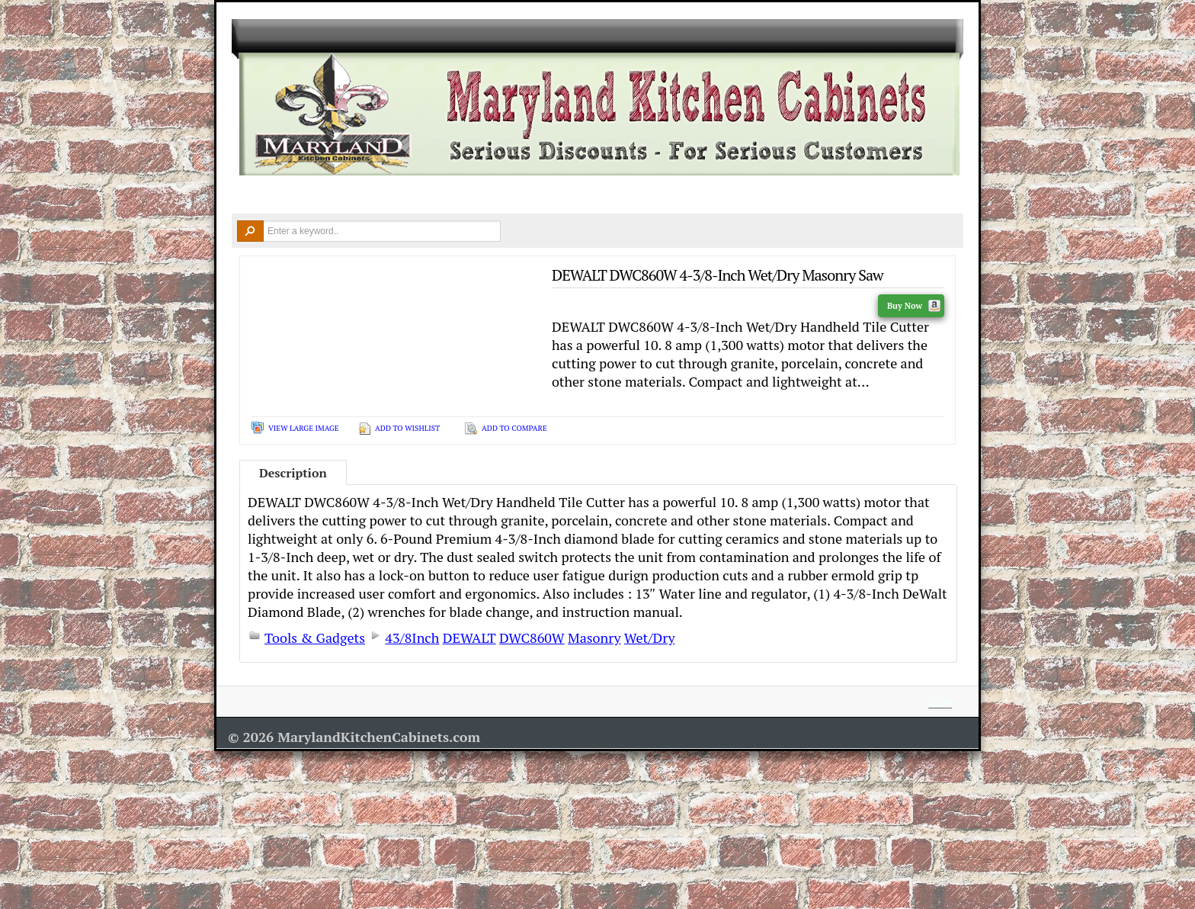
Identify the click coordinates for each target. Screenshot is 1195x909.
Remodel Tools (654, 195)
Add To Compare (514, 428)
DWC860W (532, 637)
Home (254, 195)
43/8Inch (412, 637)
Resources (758, 195)
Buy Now (913, 306)
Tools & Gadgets (314, 637)
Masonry (594, 637)
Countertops (451, 195)
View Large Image (303, 428)
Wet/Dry (649, 637)
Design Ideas (550, 195)
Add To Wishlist (407, 428)
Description (293, 472)
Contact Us (857, 195)
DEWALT (469, 637)
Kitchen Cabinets (341, 195)
